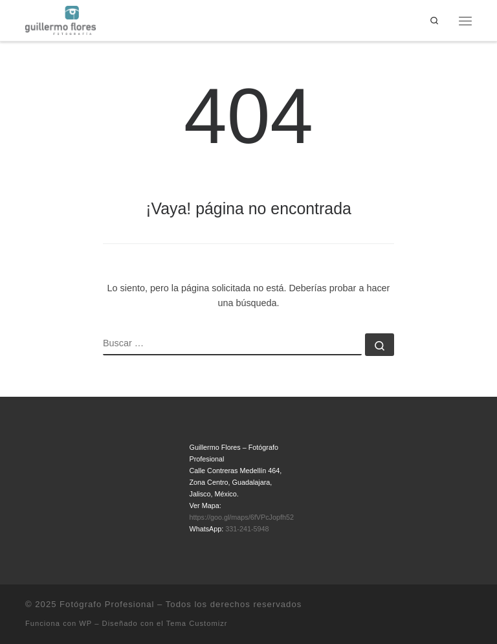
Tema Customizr (197, 623)
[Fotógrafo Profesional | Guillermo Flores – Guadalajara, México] (60, 19)
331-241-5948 (247, 529)
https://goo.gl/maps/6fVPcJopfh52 (242, 517)
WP (85, 623)
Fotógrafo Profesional (107, 604)
